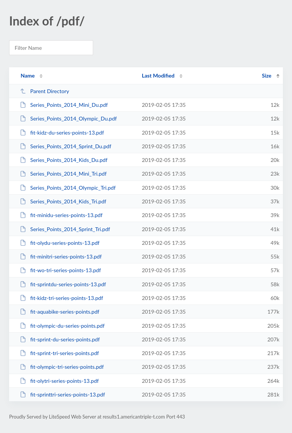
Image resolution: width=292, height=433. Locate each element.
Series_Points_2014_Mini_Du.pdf (64, 105)
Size (266, 75)
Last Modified (158, 75)
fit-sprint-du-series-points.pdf (60, 339)
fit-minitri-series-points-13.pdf (61, 256)
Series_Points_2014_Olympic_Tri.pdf (68, 187)
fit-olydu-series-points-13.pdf (60, 242)
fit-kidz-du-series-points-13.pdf (62, 132)
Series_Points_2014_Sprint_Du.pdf (65, 146)
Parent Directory (44, 91)
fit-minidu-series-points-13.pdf (61, 215)
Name (28, 75)
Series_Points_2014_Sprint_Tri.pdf (65, 229)
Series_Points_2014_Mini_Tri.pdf (63, 173)
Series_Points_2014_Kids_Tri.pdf (63, 201)
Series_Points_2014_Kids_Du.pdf (64, 160)
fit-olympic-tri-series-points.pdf (62, 366)
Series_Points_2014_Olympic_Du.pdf (68, 118)
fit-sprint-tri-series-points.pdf (59, 353)
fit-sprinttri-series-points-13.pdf (62, 394)
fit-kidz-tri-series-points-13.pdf (61, 298)
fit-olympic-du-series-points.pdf (62, 325)
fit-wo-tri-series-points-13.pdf (60, 270)
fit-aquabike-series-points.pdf (59, 311)
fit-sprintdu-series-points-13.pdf (63, 284)
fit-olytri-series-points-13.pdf (59, 380)
